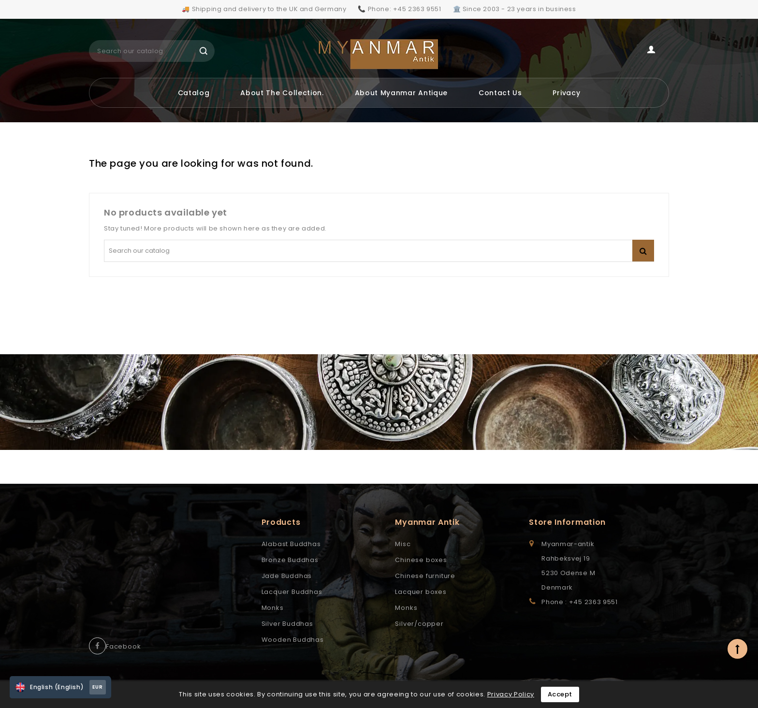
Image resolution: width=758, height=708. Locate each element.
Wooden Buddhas (293, 639)
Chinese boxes (421, 559)
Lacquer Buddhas (292, 591)
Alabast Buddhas (291, 544)
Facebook (123, 646)
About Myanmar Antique (401, 93)
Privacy (566, 93)
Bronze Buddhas (290, 559)
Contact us (500, 93)
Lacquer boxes (420, 591)
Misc (402, 544)
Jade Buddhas (287, 575)
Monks (273, 607)
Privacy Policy (510, 694)
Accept (560, 694)
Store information (567, 522)
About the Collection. (282, 93)
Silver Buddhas (287, 623)
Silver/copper (419, 623)
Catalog (194, 93)
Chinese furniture (425, 575)
